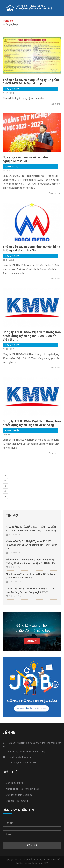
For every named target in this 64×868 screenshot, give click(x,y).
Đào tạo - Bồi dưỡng (15, 800)
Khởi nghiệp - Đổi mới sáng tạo (21, 788)
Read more (55, 104)
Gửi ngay (32, 640)
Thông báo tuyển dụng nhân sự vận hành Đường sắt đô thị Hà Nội (31, 248)
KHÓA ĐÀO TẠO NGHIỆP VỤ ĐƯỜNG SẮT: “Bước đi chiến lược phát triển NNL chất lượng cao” (32, 545)
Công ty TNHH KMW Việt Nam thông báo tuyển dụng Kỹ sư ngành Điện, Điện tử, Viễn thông (32, 335)
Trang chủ (8, 20)
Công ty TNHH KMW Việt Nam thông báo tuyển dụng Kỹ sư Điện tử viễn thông (32, 423)
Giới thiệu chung (13, 782)
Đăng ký (32, 845)
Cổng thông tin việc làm (17, 794)
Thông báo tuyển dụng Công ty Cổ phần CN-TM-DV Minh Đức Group (31, 81)
